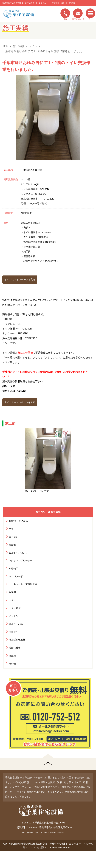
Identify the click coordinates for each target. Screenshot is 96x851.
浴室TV (13, 631)
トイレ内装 (15, 608)
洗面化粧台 (15, 647)
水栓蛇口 (13, 568)
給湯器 (12, 544)
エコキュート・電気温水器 (23, 584)
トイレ (12, 600)
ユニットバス (16, 624)
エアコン (13, 536)
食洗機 (12, 592)
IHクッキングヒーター (20, 560)
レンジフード (16, 576)
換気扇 (12, 655)
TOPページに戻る (18, 521)
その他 (12, 663)
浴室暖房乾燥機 (17, 639)
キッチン (13, 616)
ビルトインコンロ (18, 552)
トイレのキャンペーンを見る (20, 279)
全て (11, 528)
